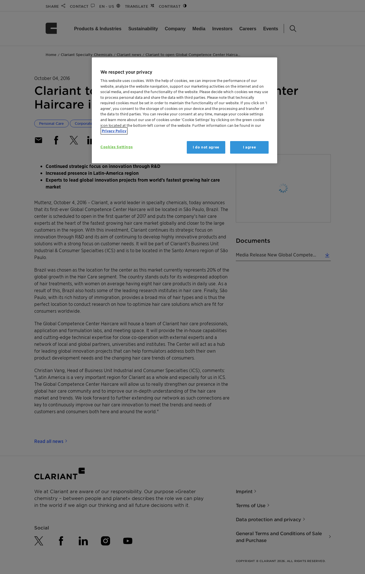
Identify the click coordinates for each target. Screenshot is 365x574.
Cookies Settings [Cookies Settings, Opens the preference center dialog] (116, 146)
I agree (249, 147)
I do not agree (206, 147)
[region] (184, 110)
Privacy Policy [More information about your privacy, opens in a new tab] (114, 131)
